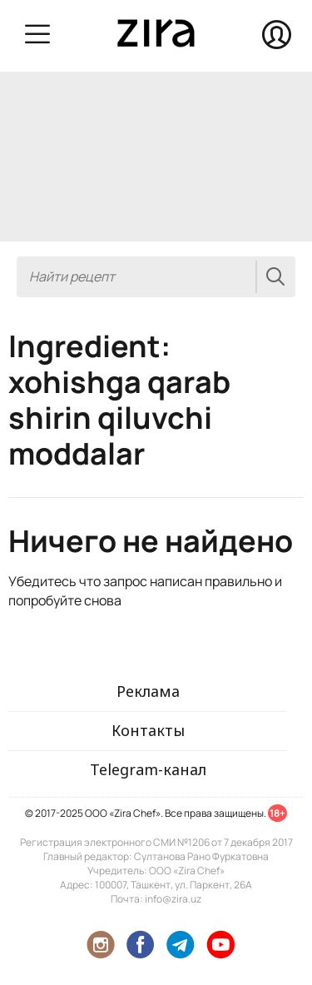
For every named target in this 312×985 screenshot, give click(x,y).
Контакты (148, 730)
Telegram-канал (148, 769)
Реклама (148, 691)
